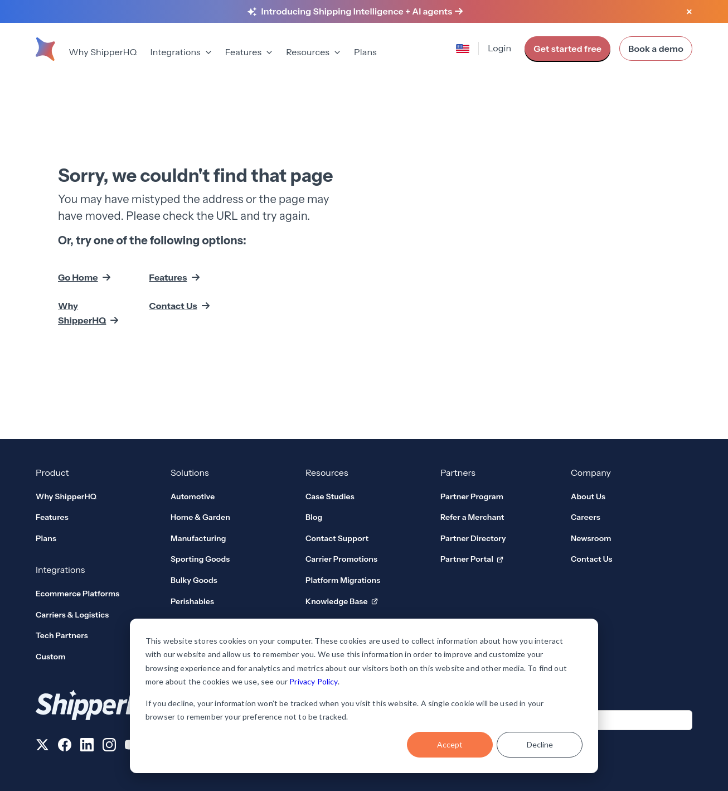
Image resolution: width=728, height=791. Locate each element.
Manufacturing (198, 466)
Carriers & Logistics (72, 542)
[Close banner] (689, 12)
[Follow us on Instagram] (109, 674)
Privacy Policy (313, 681)
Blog (313, 445)
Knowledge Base (341, 529)
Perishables (192, 529)
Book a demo (655, 48)
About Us (588, 424)
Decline (540, 744)
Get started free (567, 48)
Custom (51, 584)
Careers (585, 445)
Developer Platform (347, 550)
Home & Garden (200, 445)
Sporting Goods (200, 487)
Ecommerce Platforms (77, 521)
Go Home (78, 241)
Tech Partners (62, 563)
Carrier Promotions (341, 487)
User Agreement (606, 747)
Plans (365, 51)
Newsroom (591, 466)
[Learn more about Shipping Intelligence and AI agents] (362, 11)
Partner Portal (471, 487)
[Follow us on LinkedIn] (87, 674)
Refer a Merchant (472, 445)
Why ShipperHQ (103, 51)
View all (190, 571)
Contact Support (336, 466)
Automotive (193, 424)
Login (499, 48)
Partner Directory (473, 466)
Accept (450, 744)
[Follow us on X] (42, 674)
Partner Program (471, 424)
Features (168, 241)
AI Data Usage (666, 747)
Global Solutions (201, 550)
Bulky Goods (194, 508)
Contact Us (173, 269)
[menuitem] (103, 53)
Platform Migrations (342, 508)
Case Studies (330, 424)
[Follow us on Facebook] (64, 674)
